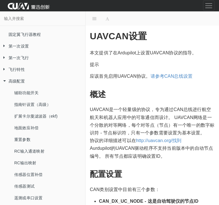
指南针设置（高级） (32, 104)
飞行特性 (12, 69)
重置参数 (22, 139)
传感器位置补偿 (28, 174)
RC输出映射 (25, 163)
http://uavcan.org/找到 (159, 140)
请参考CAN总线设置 (172, 76)
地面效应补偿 (26, 128)
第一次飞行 (14, 58)
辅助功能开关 (26, 93)
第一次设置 (14, 46)
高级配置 (12, 81)
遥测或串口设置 (28, 198)
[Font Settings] (107, 18)
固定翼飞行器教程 (25, 34)
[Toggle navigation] (208, 6)
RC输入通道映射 (29, 151)
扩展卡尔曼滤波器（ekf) (36, 116)
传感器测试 (24, 186)
